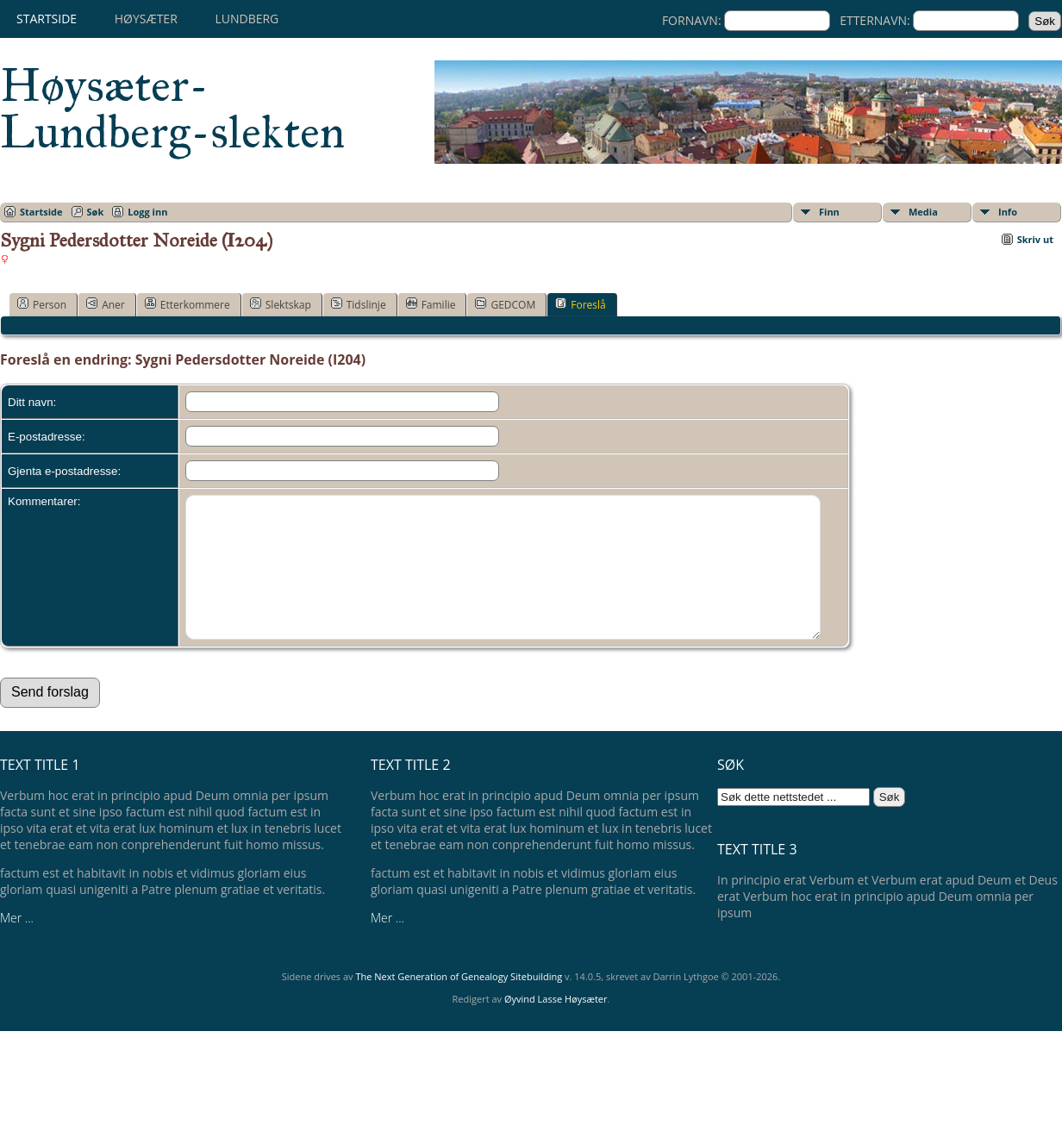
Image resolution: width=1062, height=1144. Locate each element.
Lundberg (246, 18)
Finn (829, 211)
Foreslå (580, 304)
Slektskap (280, 304)
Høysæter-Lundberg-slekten (172, 108)
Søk (95, 211)
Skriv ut (1035, 239)
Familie (431, 304)
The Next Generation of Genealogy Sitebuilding (458, 1002)
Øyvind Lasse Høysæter (556, 1024)
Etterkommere (187, 304)
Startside (46, 18)
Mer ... (17, 943)
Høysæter (146, 18)
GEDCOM (505, 304)
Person (41, 304)
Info (1007, 211)
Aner (105, 304)
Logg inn (147, 211)
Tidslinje (358, 304)
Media (923, 211)
